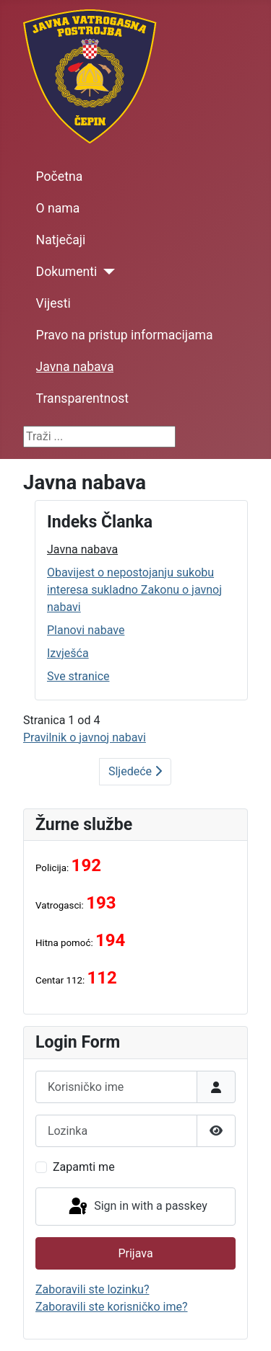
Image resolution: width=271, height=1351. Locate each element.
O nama (58, 208)
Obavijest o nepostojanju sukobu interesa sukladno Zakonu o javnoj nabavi (134, 590)
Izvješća (68, 653)
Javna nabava (75, 367)
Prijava (135, 1253)
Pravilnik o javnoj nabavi (84, 737)
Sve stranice (78, 676)
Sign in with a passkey (136, 1207)
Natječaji (61, 240)
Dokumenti (67, 271)
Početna (59, 176)
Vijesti (53, 303)
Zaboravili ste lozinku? (92, 1289)
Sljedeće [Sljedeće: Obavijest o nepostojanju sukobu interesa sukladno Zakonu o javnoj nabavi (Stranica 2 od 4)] (135, 771)
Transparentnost (82, 398)
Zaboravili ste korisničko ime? (111, 1307)
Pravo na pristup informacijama (124, 335)
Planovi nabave (85, 630)
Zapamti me (84, 1167)
